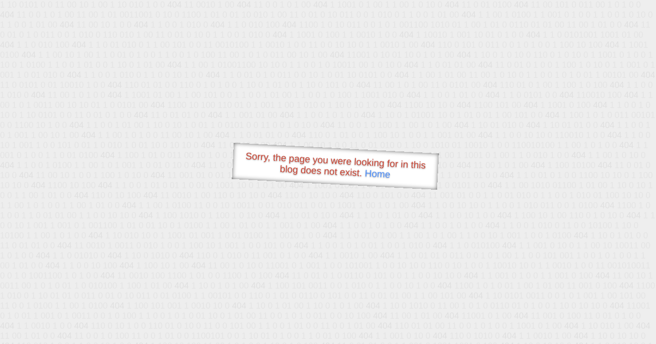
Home (377, 174)
